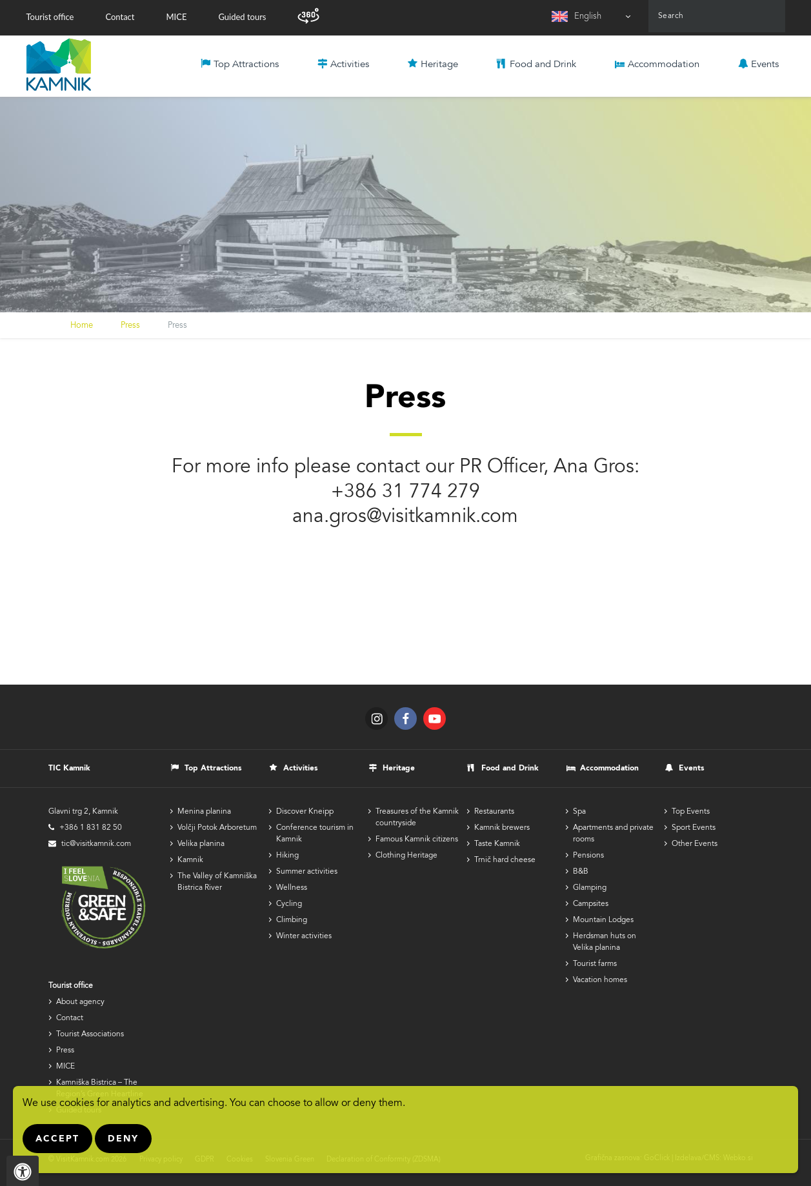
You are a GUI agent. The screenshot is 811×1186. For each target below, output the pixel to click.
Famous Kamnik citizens (416, 839)
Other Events (694, 844)
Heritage (439, 65)
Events (765, 65)
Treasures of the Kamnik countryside (417, 817)
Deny (123, 1138)
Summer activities (306, 872)
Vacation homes (600, 980)
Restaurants (494, 812)
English (587, 17)
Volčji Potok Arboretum (217, 828)
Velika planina (201, 844)
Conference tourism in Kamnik (315, 833)
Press (130, 326)
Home (81, 326)
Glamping (589, 888)
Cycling (289, 904)
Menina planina (204, 812)
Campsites (590, 904)
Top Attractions (246, 65)
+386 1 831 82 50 (90, 828)
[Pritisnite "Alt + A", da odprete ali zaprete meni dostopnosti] (22, 1171)
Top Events (691, 812)
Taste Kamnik (497, 844)
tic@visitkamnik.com (96, 844)
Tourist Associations (90, 1034)
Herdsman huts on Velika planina (604, 942)
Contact (119, 17)
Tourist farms (595, 964)
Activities (349, 65)
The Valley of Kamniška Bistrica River (217, 882)
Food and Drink (543, 65)
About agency (80, 1002)
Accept (57, 1138)
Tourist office (50, 17)
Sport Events (694, 828)
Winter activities (304, 936)
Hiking (287, 855)
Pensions (588, 855)
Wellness (291, 888)
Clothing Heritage (406, 855)
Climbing (291, 920)
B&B (580, 872)
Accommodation (663, 65)
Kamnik (190, 860)
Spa (579, 812)
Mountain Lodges (603, 920)
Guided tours (242, 17)
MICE (176, 17)
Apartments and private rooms (613, 833)
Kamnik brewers (502, 828)
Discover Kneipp (305, 812)
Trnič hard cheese (505, 860)
